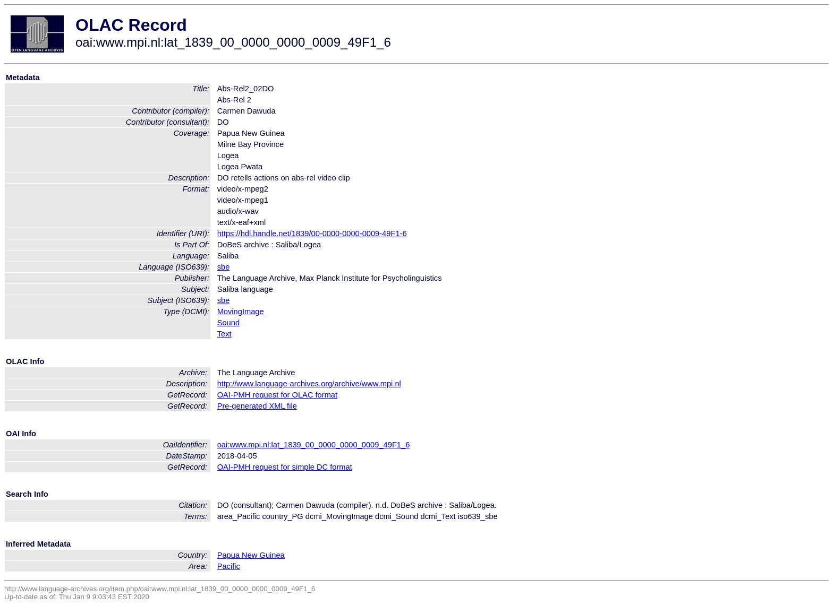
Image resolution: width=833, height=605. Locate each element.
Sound (228, 322)
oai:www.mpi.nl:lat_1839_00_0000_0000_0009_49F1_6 (313, 444)
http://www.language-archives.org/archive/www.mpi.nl (309, 383)
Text (224, 334)
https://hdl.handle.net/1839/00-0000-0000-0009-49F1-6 (312, 233)
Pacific (228, 566)
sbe (223, 267)
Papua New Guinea (251, 555)
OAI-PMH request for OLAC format (277, 395)
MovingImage (240, 311)
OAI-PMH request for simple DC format (284, 467)
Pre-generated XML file (257, 406)
